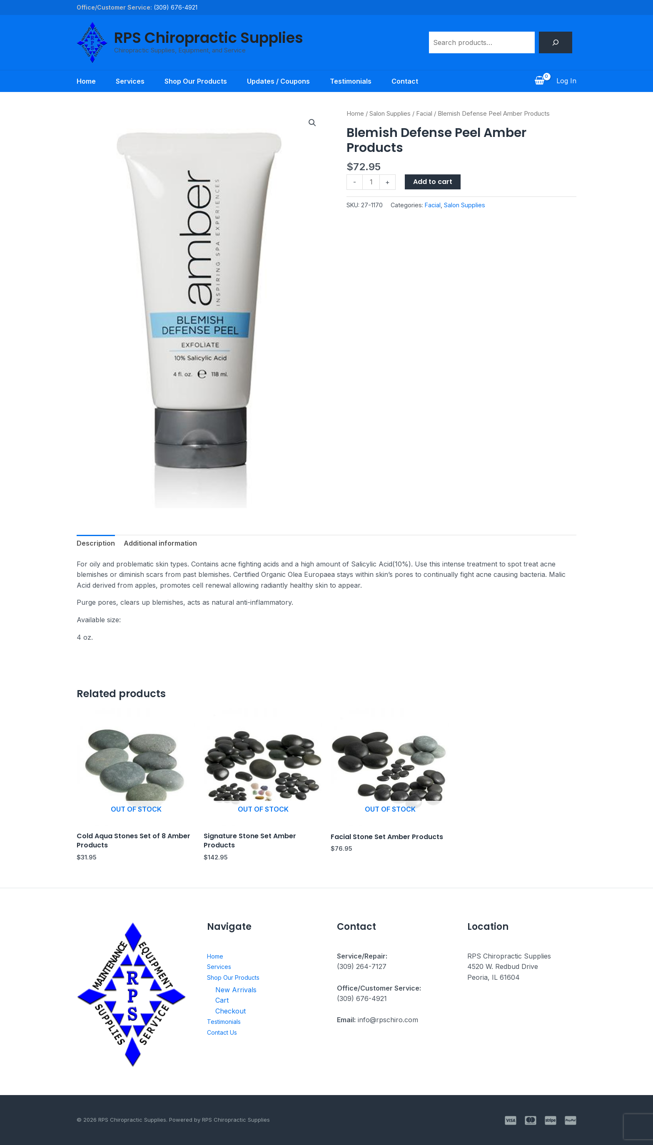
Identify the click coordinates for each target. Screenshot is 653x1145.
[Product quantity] (371, 182)
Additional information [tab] (160, 543)
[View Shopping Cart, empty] (539, 81)
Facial (424, 113)
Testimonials (350, 81)
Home (86, 81)
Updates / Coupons (278, 81)
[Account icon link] (566, 81)
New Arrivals (236, 990)
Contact (404, 81)
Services (130, 81)
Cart (222, 1000)
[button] (312, 122)
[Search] (555, 42)
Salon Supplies (390, 113)
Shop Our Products (195, 81)
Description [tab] (96, 543)
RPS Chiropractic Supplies (208, 37)
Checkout (230, 1011)
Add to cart (432, 181)
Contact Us (224, 1032)
